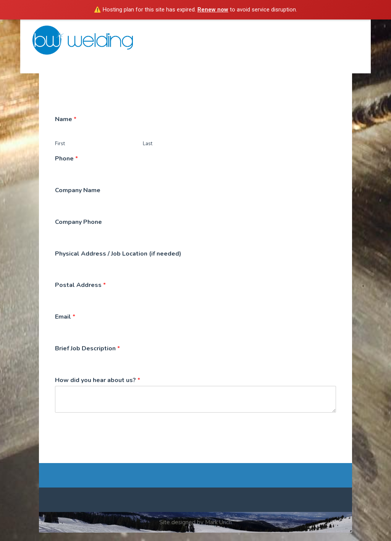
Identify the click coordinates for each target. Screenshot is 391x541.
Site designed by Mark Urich (195, 530)
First (60, 152)
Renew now (212, 9)
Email (65, 325)
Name (65, 127)
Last (147, 152)
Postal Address (80, 294)
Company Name (77, 199)
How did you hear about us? (97, 388)
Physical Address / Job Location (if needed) (118, 262)
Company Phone (78, 230)
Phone (66, 167)
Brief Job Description (87, 357)
